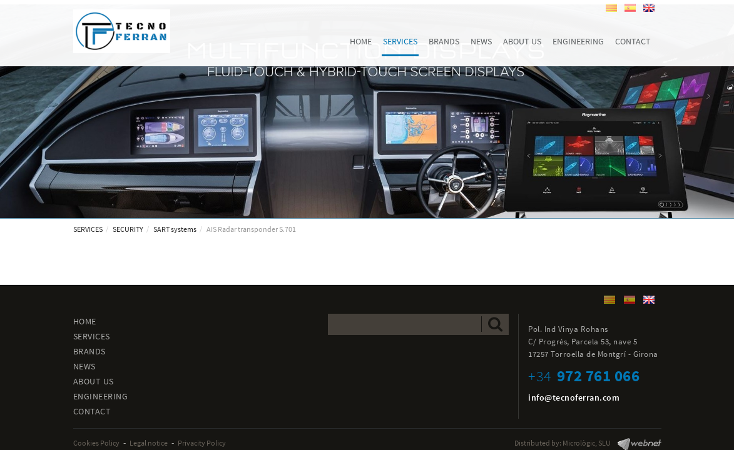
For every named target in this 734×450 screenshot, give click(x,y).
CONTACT (92, 411)
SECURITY (128, 229)
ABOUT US (93, 381)
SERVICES (88, 229)
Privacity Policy (202, 443)
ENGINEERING (100, 396)
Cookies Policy (96, 443)
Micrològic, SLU (587, 443)
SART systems (174, 229)
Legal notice (149, 443)
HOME (84, 321)
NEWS (84, 366)
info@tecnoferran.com (573, 397)
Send (495, 324)
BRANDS (89, 351)
